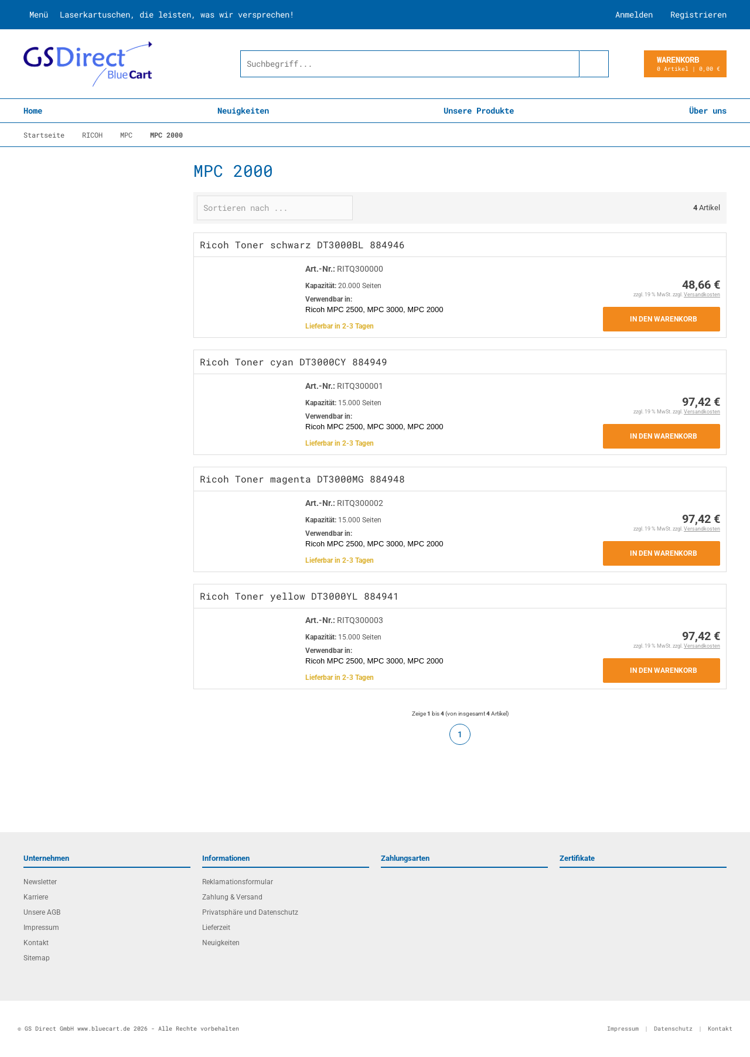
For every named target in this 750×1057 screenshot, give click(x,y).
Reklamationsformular (237, 882)
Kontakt (36, 943)
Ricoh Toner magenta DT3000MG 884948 (302, 479)
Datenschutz (673, 1028)
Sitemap (36, 958)
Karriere (35, 897)
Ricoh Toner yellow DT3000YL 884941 (299, 596)
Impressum (41, 927)
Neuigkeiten (243, 110)
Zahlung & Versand (232, 897)
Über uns (708, 110)
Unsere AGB (41, 912)
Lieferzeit (216, 927)
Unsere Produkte (479, 110)
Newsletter (40, 882)
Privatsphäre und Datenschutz (250, 912)
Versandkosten (702, 294)
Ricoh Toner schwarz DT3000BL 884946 (302, 244)
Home (32, 110)
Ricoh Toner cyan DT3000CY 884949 (293, 361)
